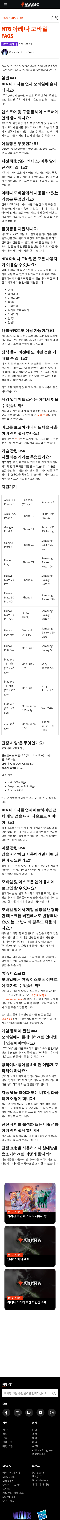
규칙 (5, 1438)
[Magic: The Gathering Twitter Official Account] (18, 1413)
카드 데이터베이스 (13, 1492)
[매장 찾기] (54, 1393)
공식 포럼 (42, 415)
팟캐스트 (7, 1442)
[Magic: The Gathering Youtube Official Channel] (40, 1413)
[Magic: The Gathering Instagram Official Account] (52, 1413)
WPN (35, 1446)
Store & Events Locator (11, 1486)
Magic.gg (6, 1018)
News (4, 18)
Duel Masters (40, 1480)
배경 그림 (7, 1446)
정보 (34, 1429)
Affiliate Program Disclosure (42, 1452)
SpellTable (8, 1501)
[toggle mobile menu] (5, 4)
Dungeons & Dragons (39, 1474)
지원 (34, 1442)
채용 (34, 1438)
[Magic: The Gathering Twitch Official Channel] (29, 1413)
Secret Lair (8, 1497)
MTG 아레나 (18, 18)
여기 (17, 438)
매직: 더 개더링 (11, 1472)
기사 (5, 1429)
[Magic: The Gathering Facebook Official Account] (6, 1413)
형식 (5, 1433)
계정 (34, 1433)
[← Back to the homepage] (30, 4)
